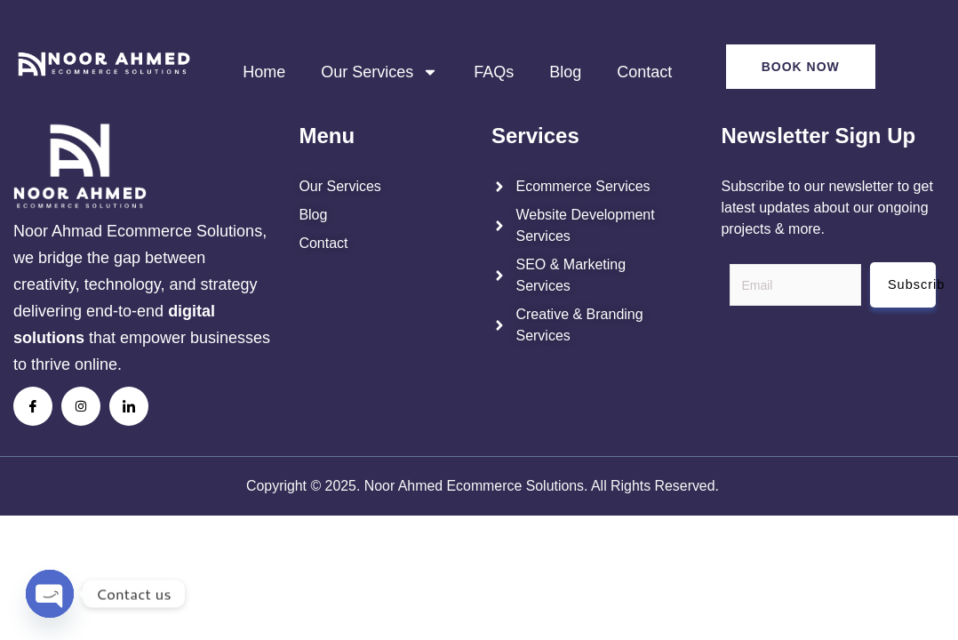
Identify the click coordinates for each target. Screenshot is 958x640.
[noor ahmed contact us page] (376, 243)
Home (264, 72)
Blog (565, 72)
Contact (644, 72)
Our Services (379, 72)
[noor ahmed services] (376, 186)
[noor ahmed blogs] (376, 215)
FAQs (494, 72)
